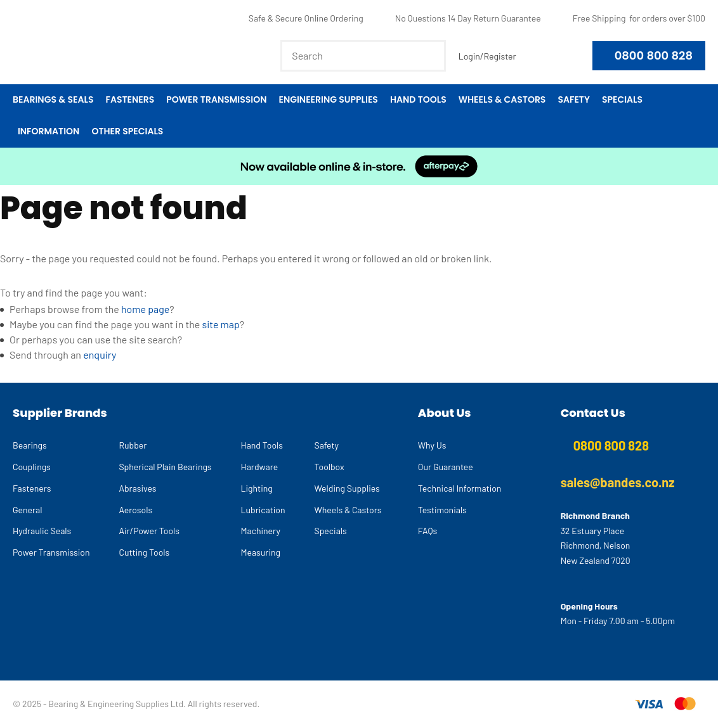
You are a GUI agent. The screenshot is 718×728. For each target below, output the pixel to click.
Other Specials (127, 131)
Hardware (259, 466)
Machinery (260, 530)
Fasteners (129, 99)
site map (221, 324)
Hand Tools (418, 99)
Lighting (257, 488)
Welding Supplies (347, 488)
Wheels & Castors (502, 99)
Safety (573, 99)
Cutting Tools (144, 552)
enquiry (99, 354)
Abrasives (137, 488)
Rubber (133, 445)
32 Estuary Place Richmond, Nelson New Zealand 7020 (595, 545)
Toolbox (329, 466)
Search (430, 56)
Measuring (261, 552)
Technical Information (460, 488)
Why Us (432, 445)
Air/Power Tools (149, 530)
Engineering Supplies (327, 99)
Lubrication (263, 509)
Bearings (30, 445)
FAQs (427, 530)
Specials (622, 99)
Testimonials (442, 509)
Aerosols (135, 509)
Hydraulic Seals (42, 530)
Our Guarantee (445, 466)
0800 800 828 (654, 55)
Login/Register (487, 56)
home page (145, 309)
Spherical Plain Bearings (165, 466)
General (27, 509)
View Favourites (535, 55)
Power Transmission (216, 99)
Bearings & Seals (53, 99)
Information (48, 131)
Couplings (32, 466)
